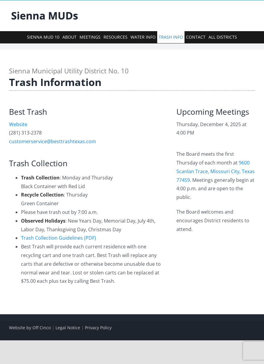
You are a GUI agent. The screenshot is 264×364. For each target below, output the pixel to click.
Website (18, 124)
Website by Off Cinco (30, 327)
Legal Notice (68, 327)
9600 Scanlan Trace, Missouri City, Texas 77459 (215, 171)
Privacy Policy (98, 327)
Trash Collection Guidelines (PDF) (58, 238)
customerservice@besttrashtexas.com (52, 141)
